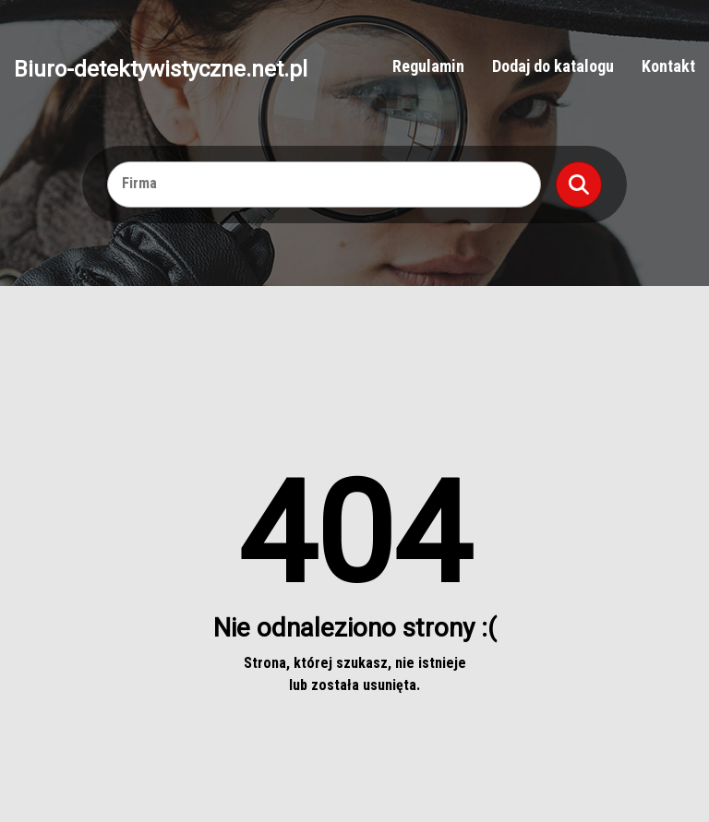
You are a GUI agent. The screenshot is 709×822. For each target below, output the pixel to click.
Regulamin (428, 66)
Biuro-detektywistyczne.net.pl (160, 68)
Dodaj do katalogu (553, 66)
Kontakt (668, 66)
